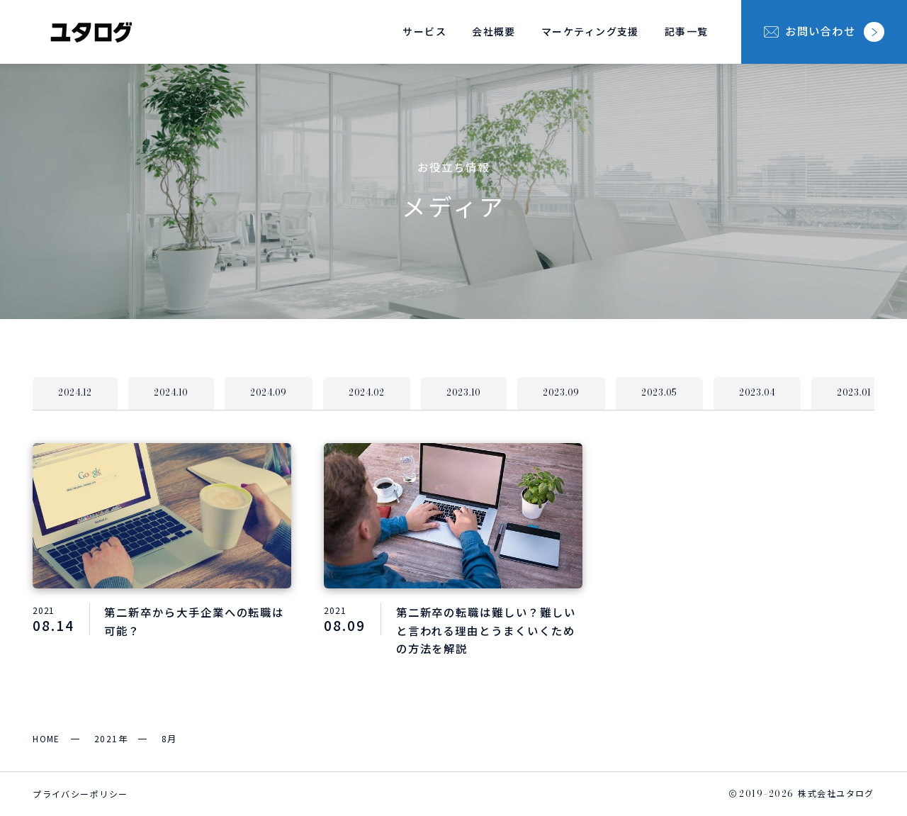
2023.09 (561, 392)
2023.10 (463, 392)
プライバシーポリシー (80, 794)
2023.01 (854, 392)
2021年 (111, 738)
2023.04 (757, 392)
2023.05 (659, 392)
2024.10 (171, 392)
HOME (46, 738)
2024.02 (367, 392)
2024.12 (75, 392)
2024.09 (268, 392)
